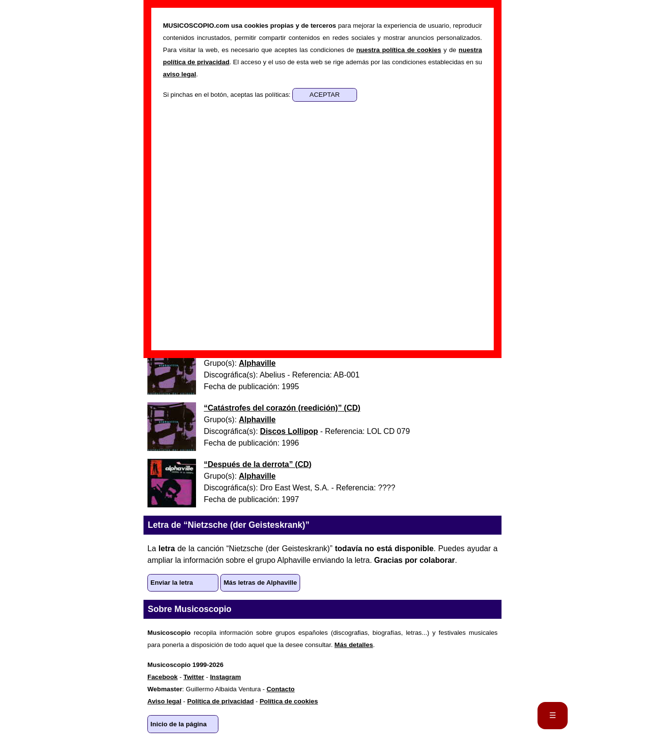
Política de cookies (289, 701)
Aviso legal (164, 701)
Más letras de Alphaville (260, 582)
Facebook (162, 677)
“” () (282, 408)
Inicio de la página (178, 724)
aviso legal (179, 74)
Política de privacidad (220, 701)
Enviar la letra (171, 582)
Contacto (281, 689)
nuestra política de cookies (398, 50)
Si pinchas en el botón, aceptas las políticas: (227, 94)
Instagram (225, 677)
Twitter (193, 677)
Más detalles (354, 644)
